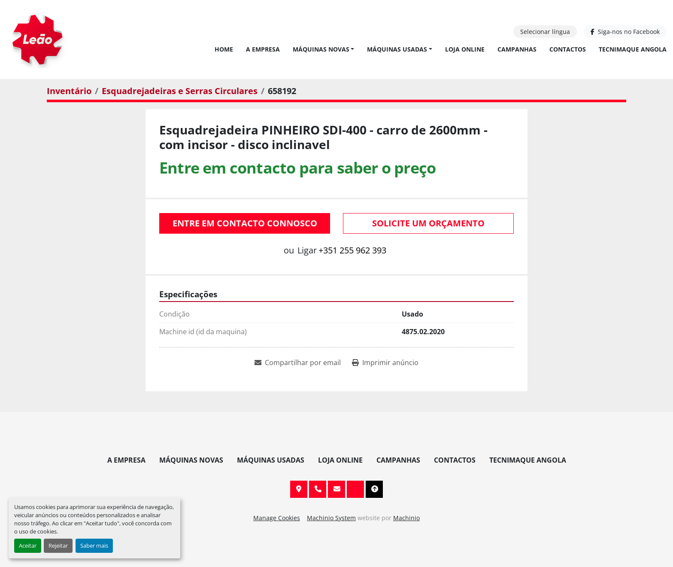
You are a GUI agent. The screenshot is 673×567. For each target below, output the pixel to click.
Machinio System (331, 518)
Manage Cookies (276, 518)
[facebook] (625, 31)
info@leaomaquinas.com (336, 489)
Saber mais (94, 545)
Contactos (567, 49)
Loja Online (465, 49)
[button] (324, 49)
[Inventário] (69, 91)
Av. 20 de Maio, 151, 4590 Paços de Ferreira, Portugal (298, 489)
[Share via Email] (297, 362)
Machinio (406, 518)
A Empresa (263, 49)
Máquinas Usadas (397, 49)
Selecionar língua (545, 31)
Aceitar (27, 545)
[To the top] (374, 489)
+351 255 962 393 (352, 250)
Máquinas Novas (321, 49)
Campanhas (517, 49)
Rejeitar (58, 545)
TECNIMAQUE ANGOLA (633, 49)
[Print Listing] (385, 362)
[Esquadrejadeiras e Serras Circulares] (180, 91)
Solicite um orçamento (428, 223)
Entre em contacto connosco (245, 223)
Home (224, 49)
